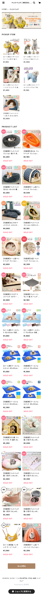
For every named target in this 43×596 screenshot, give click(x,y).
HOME (4, 9)
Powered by (21, 584)
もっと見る (21, 566)
